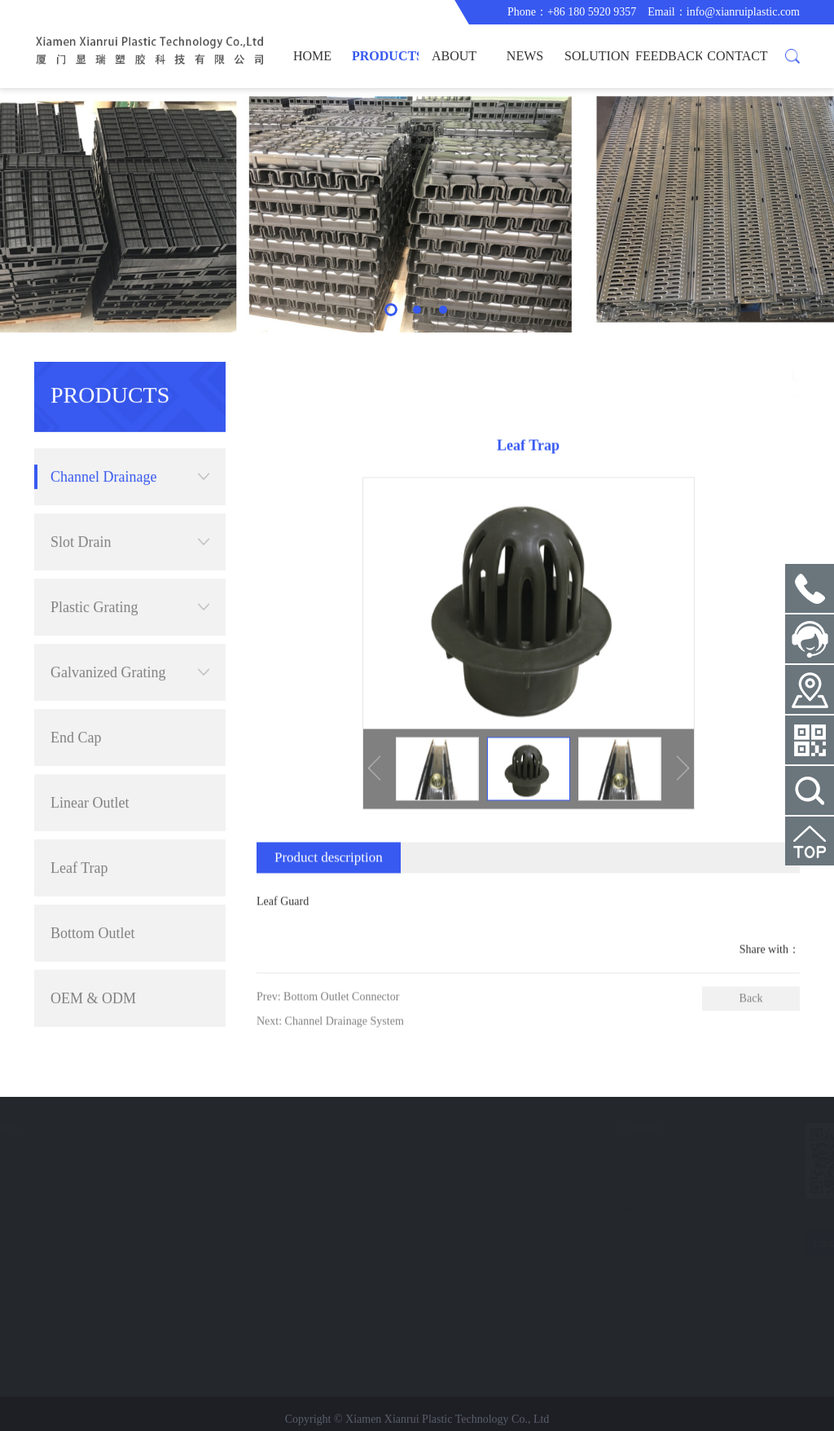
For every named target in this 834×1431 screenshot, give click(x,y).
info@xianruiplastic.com (743, 12)
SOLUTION (597, 56)
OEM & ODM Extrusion (93, 971)
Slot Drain (129, 504)
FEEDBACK (668, 56)
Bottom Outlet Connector (92, 905)
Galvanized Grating (129, 634)
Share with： (770, 983)
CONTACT (737, 56)
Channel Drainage (129, 439)
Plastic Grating (129, 569)
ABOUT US (454, 68)
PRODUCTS (385, 56)
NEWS (525, 56)
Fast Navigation (97, 1128)
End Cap (76, 700)
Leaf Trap (79, 830)
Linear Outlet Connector (89, 775)
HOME (312, 56)
